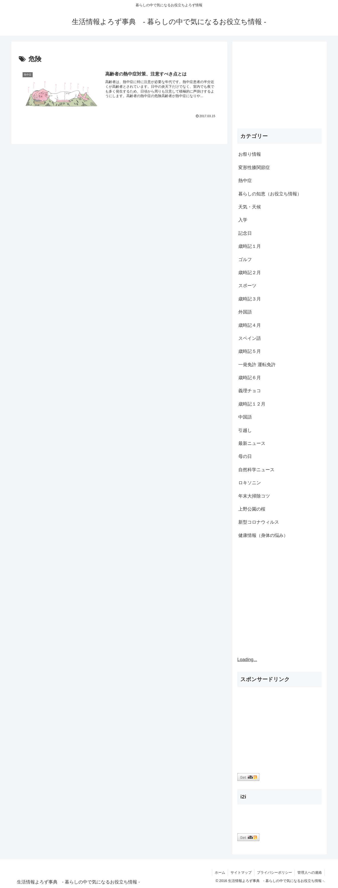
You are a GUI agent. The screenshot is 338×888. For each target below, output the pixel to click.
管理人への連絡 (309, 872)
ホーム (220, 872)
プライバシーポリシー (274, 872)
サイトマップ (241, 872)
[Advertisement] (279, 86)
